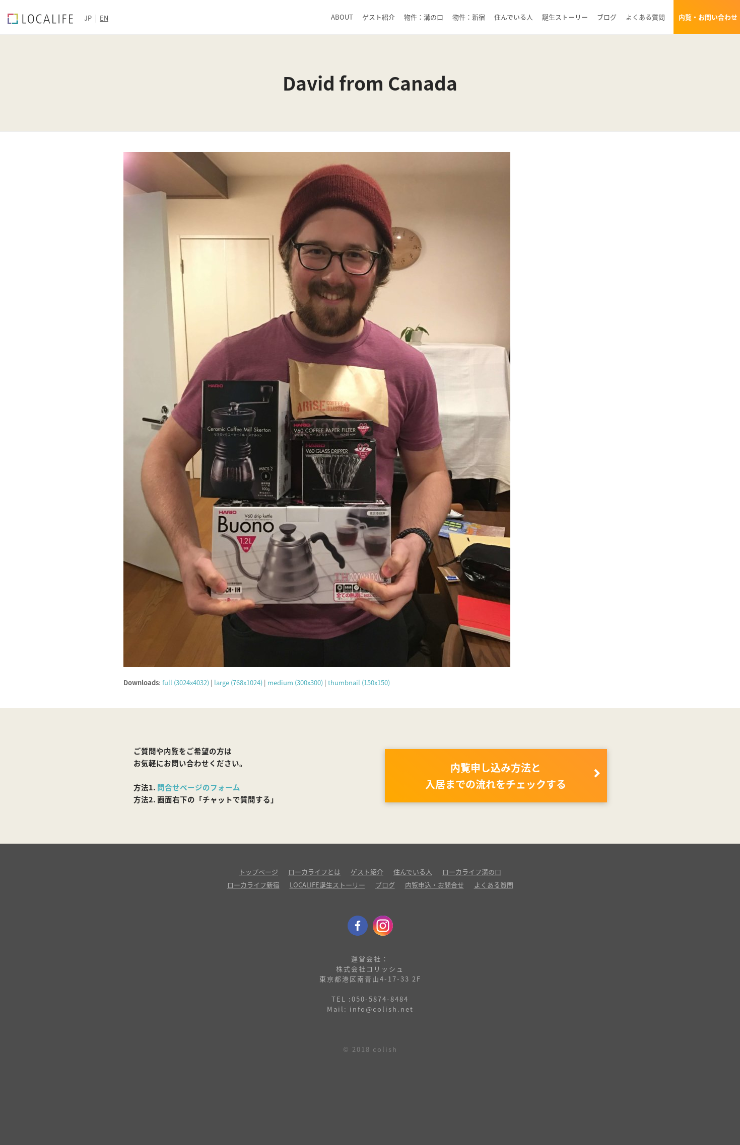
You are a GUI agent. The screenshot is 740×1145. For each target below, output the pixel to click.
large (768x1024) (238, 682)
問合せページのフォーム (198, 787)
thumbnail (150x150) (359, 682)
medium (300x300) (295, 682)
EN (104, 18)
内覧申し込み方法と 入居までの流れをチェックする (495, 775)
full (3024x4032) (185, 682)
